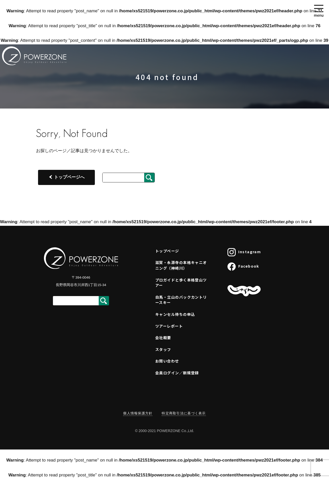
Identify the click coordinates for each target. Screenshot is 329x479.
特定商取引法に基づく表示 (184, 413)
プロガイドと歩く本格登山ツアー (181, 282)
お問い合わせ (167, 361)
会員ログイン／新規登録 (177, 372)
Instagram (244, 252)
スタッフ (163, 349)
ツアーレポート (169, 326)
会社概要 (163, 337)
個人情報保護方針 (137, 413)
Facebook (243, 266)
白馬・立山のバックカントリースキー (181, 299)
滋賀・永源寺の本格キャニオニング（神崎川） (181, 265)
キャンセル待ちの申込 (175, 314)
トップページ (167, 250)
